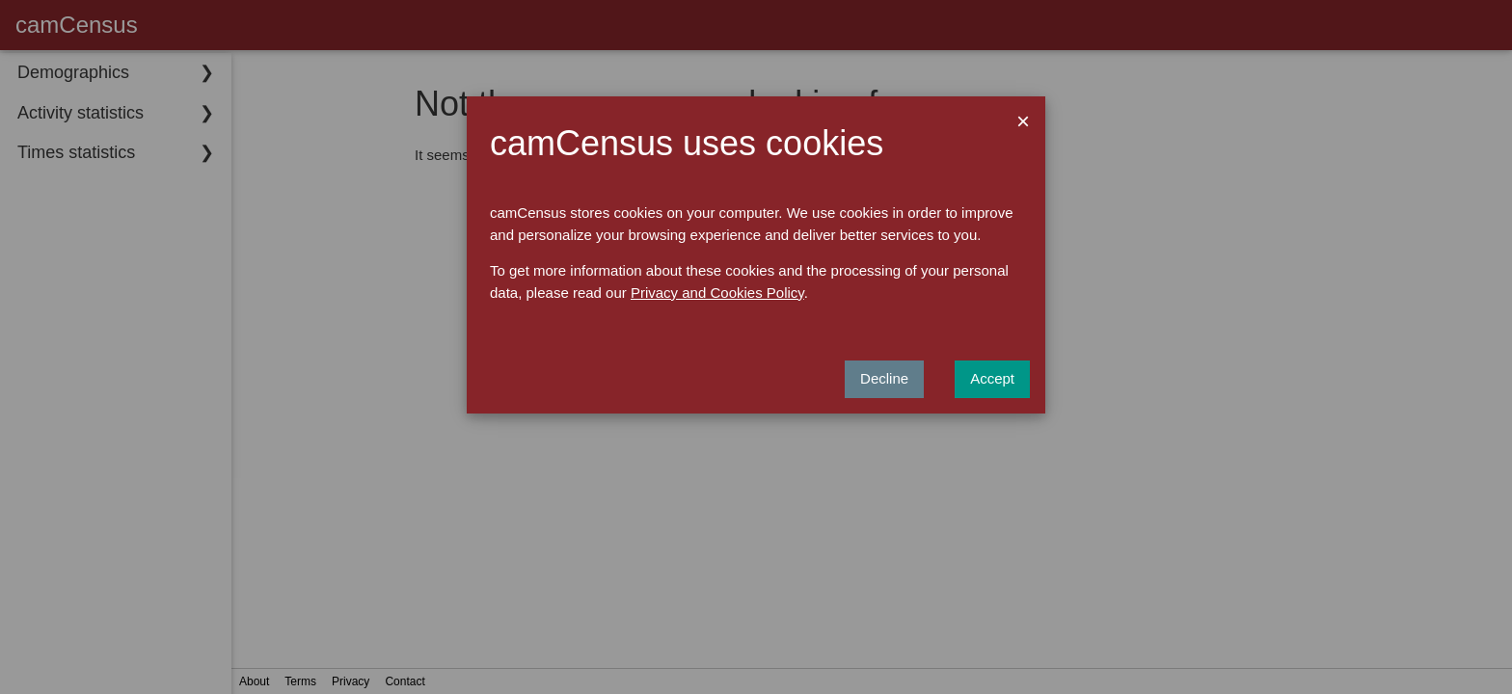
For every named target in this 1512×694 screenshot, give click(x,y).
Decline (884, 378)
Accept (992, 378)
